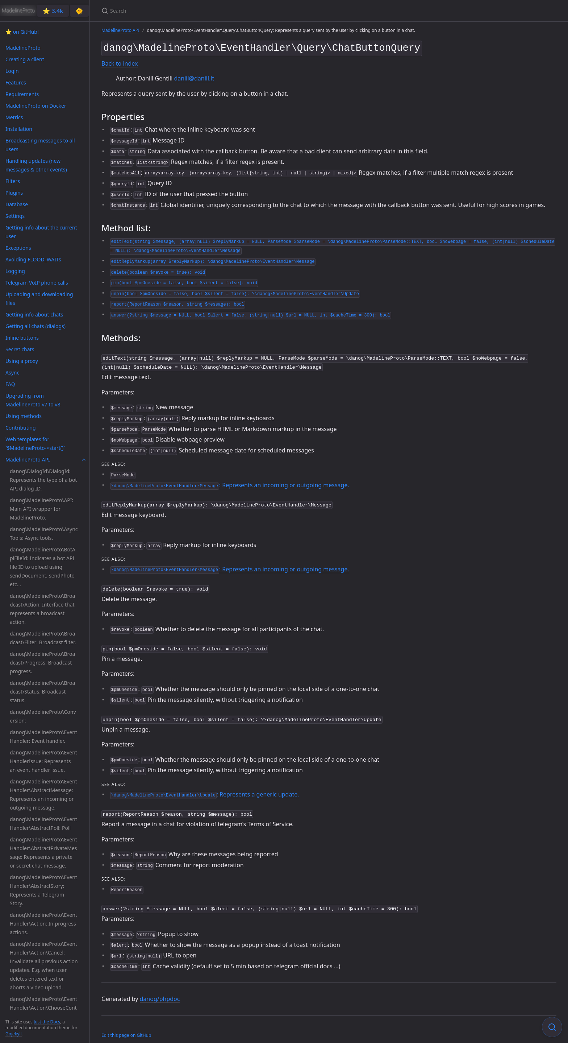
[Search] (187, 10)
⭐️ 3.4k (53, 11)
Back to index (119, 62)
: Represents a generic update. (204, 788)
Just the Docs (47, 1022)
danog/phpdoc (160, 992)
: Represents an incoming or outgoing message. (229, 482)
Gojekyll (13, 1034)
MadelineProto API (120, 30)
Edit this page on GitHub (126, 1028)
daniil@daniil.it (194, 77)
